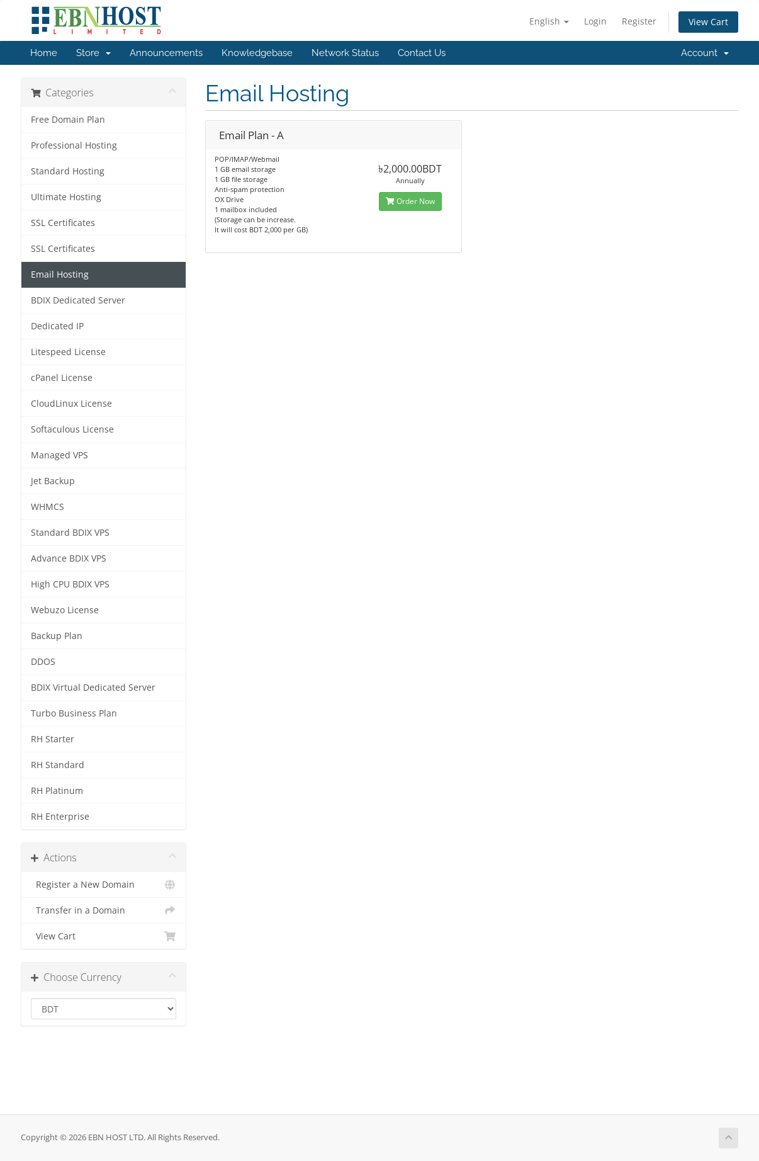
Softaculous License (72, 429)
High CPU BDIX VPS (70, 584)
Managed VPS (59, 455)
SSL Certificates (63, 223)
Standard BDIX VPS (70, 532)
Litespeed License (68, 352)
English (549, 21)
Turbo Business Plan (74, 713)
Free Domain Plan (68, 119)
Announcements (166, 53)
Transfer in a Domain (103, 910)
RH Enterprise (60, 816)
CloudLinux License (71, 403)
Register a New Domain (103, 884)
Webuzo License (65, 610)
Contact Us (422, 53)
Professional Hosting (74, 145)
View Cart (708, 22)
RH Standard (57, 765)
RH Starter (52, 739)
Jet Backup (53, 481)
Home (43, 53)
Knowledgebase (257, 53)
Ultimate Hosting (66, 197)
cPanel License (62, 377)
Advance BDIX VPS (68, 558)
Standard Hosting (67, 171)
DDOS (43, 661)
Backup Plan (56, 636)
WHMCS (47, 507)
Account (705, 53)
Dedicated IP (57, 326)
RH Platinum (57, 790)
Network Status (345, 53)
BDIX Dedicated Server (78, 300)
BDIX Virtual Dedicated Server (93, 687)
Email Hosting (60, 274)
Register (639, 21)
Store (93, 53)
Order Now (410, 201)
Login (595, 21)
